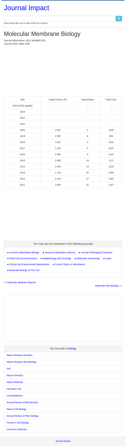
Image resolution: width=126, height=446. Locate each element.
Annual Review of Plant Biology (23, 416)
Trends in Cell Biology (18, 422)
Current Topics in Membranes (70, 264)
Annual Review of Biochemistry (22, 402)
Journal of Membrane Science (60, 252)
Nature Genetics (15, 375)
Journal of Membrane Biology (24, 252)
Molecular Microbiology (107, 285)
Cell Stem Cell (14, 389)
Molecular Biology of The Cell (24, 270)
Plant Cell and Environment (23, 258)
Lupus (108, 258)
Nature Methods (15, 382)
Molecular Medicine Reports (21, 282)
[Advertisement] (63, 70)
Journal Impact (26, 8)
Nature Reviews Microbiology (21, 362)
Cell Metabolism (15, 395)
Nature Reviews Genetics (19, 355)
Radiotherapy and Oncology (57, 258)
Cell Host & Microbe (17, 429)
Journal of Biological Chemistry (96, 252)
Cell (8, 368)
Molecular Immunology (88, 258)
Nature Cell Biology (16, 409)
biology (72, 348)
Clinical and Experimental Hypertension (29, 264)
